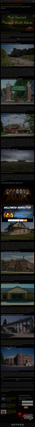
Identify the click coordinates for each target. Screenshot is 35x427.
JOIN (25, 220)
